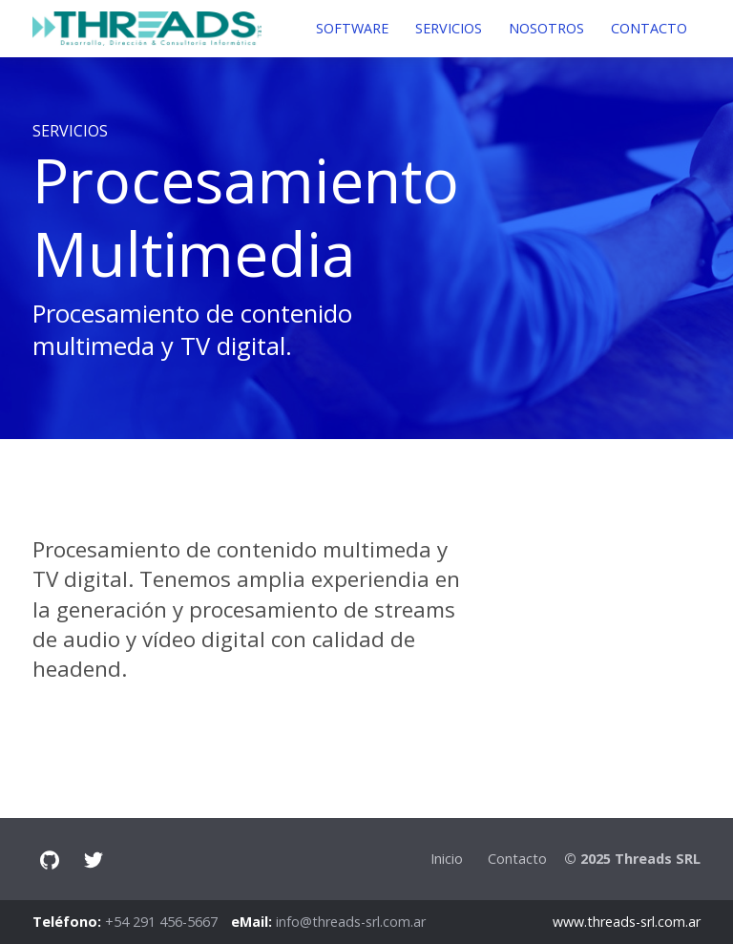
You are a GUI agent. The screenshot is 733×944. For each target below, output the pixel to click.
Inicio (446, 859)
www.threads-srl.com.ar (627, 922)
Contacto (517, 859)
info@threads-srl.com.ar (351, 922)
